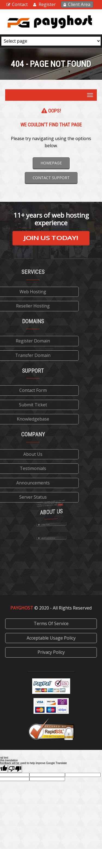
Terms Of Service (51, 623)
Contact (20, 4)
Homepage (51, 162)
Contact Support (51, 177)
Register (47, 4)
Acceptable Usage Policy (51, 638)
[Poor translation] (15, 769)
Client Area (79, 4)
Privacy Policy (51, 652)
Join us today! (51, 237)
